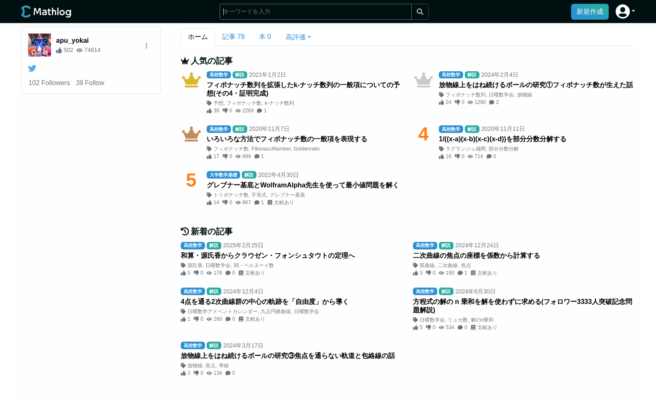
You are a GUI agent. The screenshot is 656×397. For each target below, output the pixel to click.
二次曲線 (448, 265)
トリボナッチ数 (231, 195)
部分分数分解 (504, 149)
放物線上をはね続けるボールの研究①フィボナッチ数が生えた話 (536, 84)
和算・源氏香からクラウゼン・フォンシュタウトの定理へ (268, 255)
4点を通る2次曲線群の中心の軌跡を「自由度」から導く (265, 301)
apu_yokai (72, 40)
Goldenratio (307, 149)
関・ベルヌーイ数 (254, 265)
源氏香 (194, 265)
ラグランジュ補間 (466, 149)
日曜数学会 (501, 95)
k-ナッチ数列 (279, 103)
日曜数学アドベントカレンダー (222, 311)
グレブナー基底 (287, 195)
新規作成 (590, 11)
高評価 (296, 37)
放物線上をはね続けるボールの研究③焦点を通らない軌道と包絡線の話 (288, 355)
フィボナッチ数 (243, 103)
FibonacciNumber (270, 149)
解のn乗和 (482, 320)
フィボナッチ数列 (466, 95)
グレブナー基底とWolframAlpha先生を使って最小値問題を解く (303, 185)
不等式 (258, 195)
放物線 (524, 95)
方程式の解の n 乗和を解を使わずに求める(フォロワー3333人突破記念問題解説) (522, 306)
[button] (625, 11)
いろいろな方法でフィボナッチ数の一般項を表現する (287, 139)
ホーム (198, 36)
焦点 (466, 265)
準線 (224, 365)
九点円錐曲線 (276, 311)
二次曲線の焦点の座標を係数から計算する (476, 255)
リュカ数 (458, 320)
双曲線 (427, 265)
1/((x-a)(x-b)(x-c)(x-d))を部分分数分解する (502, 139)
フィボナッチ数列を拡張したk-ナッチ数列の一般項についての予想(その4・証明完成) (303, 89)
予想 (218, 103)
